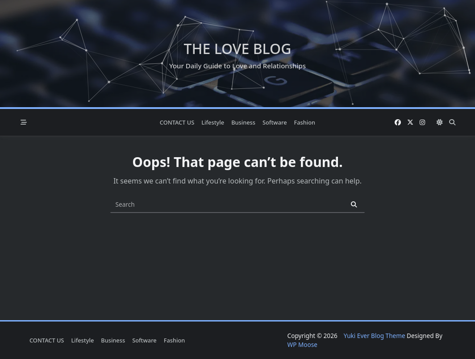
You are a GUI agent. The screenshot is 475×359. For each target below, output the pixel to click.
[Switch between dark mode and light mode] (440, 122)
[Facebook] (398, 122)
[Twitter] (410, 122)
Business (243, 122)
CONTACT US (177, 122)
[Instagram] (422, 122)
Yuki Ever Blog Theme (374, 335)
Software (274, 122)
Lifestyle (212, 122)
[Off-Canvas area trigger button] (24, 122)
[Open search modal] (452, 122)
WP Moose (302, 344)
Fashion (304, 122)
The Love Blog (238, 48)
